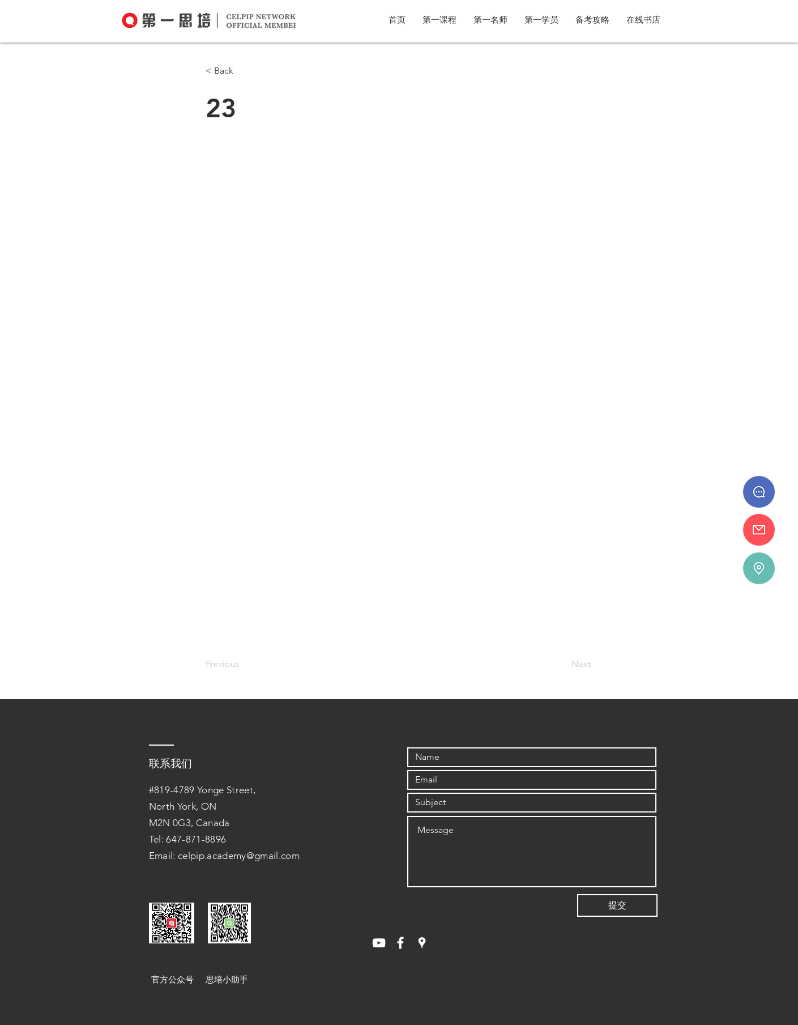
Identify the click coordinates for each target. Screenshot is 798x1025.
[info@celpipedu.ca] (758, 529)
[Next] (562, 664)
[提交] (617, 905)
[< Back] (243, 70)
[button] (439, 20)
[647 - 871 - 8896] (758, 491)
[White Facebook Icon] (400, 943)
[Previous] (243, 664)
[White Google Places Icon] (422, 943)
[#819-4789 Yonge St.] (758, 568)
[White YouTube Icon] (379, 943)
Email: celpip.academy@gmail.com (224, 855)
